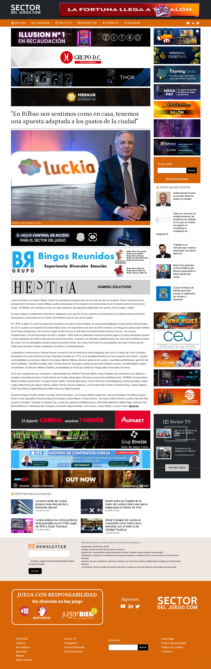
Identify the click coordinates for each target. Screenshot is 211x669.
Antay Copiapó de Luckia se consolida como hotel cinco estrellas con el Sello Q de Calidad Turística (123, 524)
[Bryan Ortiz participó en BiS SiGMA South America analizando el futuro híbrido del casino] (163, 271)
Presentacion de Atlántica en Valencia (185, 449)
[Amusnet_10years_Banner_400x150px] (177, 55)
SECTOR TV (65, 22)
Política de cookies (172, 647)
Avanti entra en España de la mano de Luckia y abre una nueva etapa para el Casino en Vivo (126, 504)
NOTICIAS (22, 638)
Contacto (112, 22)
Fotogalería (70, 643)
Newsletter (89, 22)
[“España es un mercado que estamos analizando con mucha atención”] (163, 250)
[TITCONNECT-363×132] (177, 378)
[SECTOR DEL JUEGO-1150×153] (80, 57)
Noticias (20, 22)
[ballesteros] (177, 359)
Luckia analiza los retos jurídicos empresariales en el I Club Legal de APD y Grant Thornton (56, 523)
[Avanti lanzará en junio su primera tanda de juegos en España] (163, 199)
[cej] (177, 340)
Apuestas (21, 651)
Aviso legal (167, 638)
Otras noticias (24, 659)
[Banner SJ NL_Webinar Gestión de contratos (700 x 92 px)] (80, 459)
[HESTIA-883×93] (80, 287)
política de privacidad (57, 561)
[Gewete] (177, 128)
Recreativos (23, 647)
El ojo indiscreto (73, 651)
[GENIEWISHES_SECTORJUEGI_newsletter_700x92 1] (80, 97)
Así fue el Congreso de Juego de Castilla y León (186, 433)
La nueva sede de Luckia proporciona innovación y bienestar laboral (51, 504)
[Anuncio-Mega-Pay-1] (177, 92)
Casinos (20, 643)
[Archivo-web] (177, 147)
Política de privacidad (173, 643)
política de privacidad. (167, 567)
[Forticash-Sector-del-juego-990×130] (80, 77)
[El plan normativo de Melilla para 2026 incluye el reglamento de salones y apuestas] (163, 293)
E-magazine (42, 22)
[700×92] (80, 479)
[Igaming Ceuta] (177, 74)
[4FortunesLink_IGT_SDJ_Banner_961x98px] (129, 9)
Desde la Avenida (74, 647)
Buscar (191, 170)
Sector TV (70, 638)
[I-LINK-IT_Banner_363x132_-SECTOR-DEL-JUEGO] (177, 37)
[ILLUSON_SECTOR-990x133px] (80, 37)
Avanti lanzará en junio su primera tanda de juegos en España (184, 196)
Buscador (134, 22)
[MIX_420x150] (177, 397)
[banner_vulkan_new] (80, 237)
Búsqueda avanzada (177, 178)
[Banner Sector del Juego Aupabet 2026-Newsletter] (80, 420)
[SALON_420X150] (177, 109)
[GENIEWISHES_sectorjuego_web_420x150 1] (177, 321)
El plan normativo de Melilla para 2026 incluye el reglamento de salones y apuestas (184, 293)
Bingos (20, 655)
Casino (15, 223)
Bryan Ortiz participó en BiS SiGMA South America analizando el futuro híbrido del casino (184, 271)
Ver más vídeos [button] (177, 467)
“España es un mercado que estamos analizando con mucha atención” (184, 249)
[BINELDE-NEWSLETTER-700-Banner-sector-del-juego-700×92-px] (80, 440)
